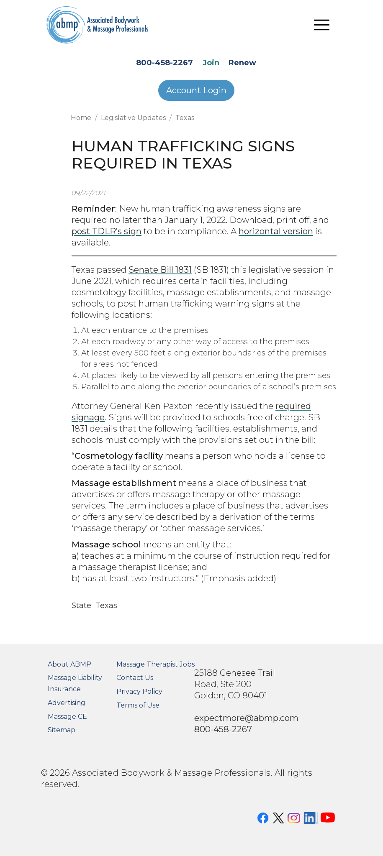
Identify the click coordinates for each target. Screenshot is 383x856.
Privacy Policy (139, 691)
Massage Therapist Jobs (155, 664)
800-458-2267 (164, 62)
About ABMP (69, 664)
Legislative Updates (133, 118)
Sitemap (61, 730)
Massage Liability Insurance (75, 683)
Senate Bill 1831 (160, 269)
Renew (242, 62)
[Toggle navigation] (321, 25)
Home (81, 118)
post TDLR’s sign (106, 231)
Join (211, 62)
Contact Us (134, 678)
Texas (184, 118)
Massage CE (67, 717)
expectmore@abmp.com (246, 718)
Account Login (196, 90)
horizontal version (276, 231)
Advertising (66, 703)
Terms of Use (137, 705)
